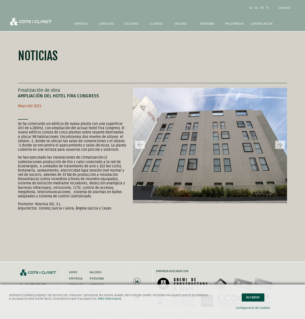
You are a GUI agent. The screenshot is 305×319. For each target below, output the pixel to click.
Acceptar (253, 297)
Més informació (109, 299)
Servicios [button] (106, 24)
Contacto (284, 8)
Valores (181, 24)
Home (73, 272)
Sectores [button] (132, 24)
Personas (207, 24)
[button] (280, 145)
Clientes (156, 24)
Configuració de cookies (253, 308)
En (262, 8)
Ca (250, 8)
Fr (267, 8)
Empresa (81, 24)
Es (256, 8)
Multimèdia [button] (234, 24)
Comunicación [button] (261, 24)
